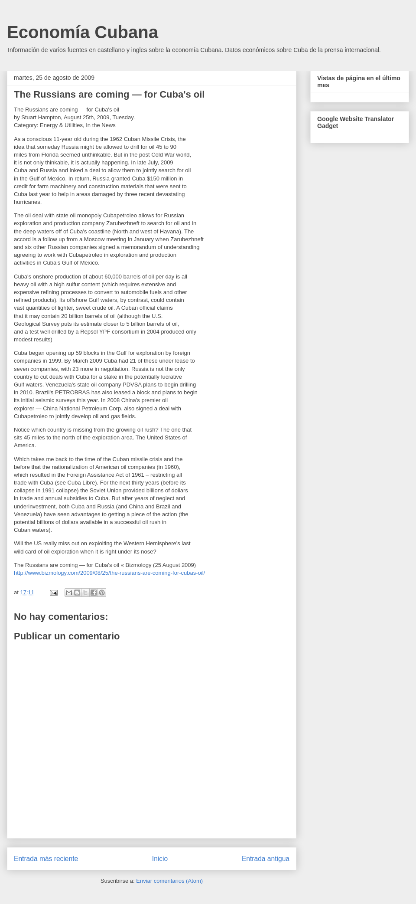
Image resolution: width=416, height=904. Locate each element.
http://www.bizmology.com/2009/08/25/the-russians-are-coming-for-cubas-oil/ (109, 573)
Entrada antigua (265, 858)
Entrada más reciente (46, 858)
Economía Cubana (82, 32)
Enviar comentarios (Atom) (169, 881)
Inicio (160, 858)
